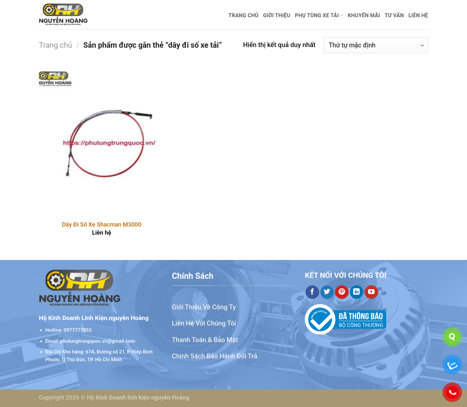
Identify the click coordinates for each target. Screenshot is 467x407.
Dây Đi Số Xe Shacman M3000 (101, 224)
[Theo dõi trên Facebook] (312, 292)
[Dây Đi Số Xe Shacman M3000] (101, 140)
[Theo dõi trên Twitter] (327, 292)
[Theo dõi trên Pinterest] (342, 292)
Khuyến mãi (364, 15)
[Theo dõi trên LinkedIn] (357, 292)
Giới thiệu (276, 15)
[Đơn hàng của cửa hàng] (376, 45)
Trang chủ (243, 15)
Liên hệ (418, 15)
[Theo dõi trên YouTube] (371, 292)
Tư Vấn (394, 15)
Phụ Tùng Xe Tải (319, 15)
